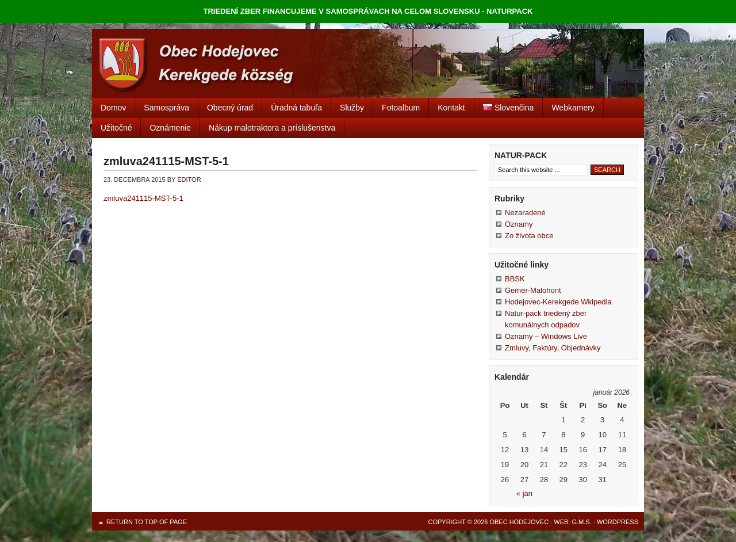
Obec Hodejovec (368, 63)
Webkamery (572, 107)
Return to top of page (146, 521)
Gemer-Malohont (533, 290)
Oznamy (518, 224)
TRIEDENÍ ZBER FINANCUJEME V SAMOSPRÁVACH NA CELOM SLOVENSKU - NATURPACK (368, 11)
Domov (113, 107)
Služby (352, 107)
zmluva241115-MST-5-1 (143, 198)
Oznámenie (170, 127)
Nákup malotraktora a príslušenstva (272, 127)
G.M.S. (581, 521)
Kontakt (451, 107)
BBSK (515, 278)
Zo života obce (529, 235)
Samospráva (166, 107)
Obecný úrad (230, 107)
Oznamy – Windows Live (546, 336)
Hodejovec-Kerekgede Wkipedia (558, 301)
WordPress (617, 521)
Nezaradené (525, 212)
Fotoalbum (401, 107)
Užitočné (116, 127)
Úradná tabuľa (296, 107)
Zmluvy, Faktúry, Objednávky (552, 347)
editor (189, 179)
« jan (524, 493)
